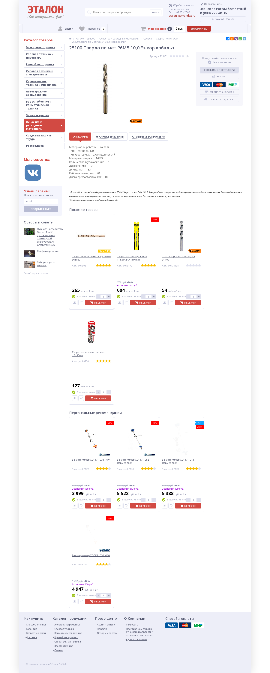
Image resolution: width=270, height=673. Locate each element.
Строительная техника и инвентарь (44, 82)
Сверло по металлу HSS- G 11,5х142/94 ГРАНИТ (132, 258)
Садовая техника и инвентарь (44, 55)
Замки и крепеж (44, 115)
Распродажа (35, 145)
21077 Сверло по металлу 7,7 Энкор (178, 258)
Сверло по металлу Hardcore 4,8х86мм (88, 354)
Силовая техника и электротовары (44, 72)
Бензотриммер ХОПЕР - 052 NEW (91, 555)
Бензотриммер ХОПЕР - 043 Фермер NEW (178, 461)
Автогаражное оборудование (44, 93)
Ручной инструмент (44, 64)
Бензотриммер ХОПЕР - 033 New (91, 459)
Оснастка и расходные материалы (44, 125)
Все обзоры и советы (36, 273)
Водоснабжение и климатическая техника (44, 105)
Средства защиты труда (44, 137)
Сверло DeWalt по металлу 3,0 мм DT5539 (91, 258)
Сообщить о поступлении (219, 69)
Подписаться (41, 209)
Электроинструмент (44, 47)
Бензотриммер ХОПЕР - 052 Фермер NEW (133, 461)
